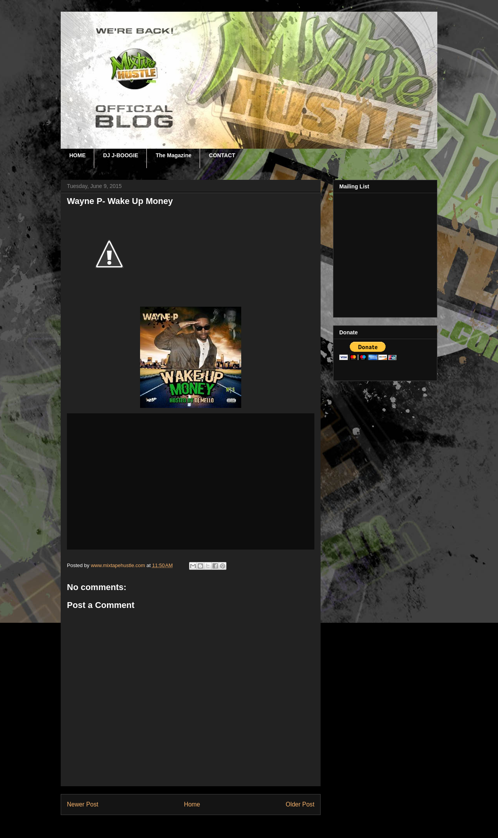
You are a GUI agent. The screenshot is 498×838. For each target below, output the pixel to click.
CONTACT (222, 155)
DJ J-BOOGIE (120, 155)
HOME (77, 155)
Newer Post (82, 804)
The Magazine (173, 155)
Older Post (300, 804)
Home (192, 804)
